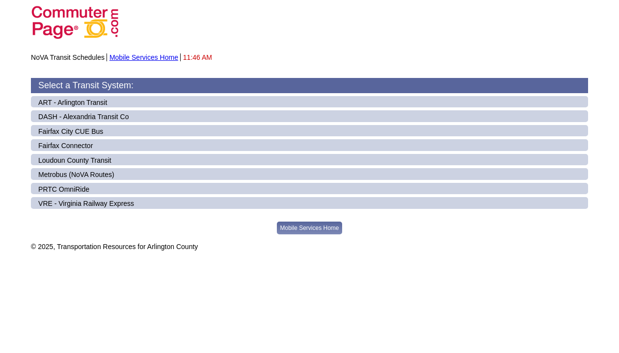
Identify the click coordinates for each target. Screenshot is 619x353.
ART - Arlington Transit (72, 102)
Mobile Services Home (143, 57)
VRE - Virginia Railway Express (86, 203)
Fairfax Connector (65, 146)
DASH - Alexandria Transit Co (83, 117)
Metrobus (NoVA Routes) (76, 174)
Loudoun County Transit (74, 160)
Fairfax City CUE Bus (70, 131)
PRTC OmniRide (63, 189)
